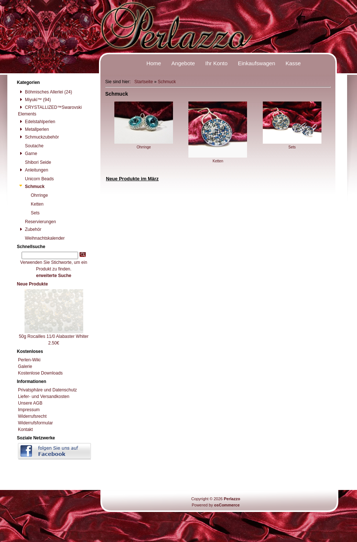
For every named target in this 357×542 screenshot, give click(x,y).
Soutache (31, 145)
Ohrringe (144, 145)
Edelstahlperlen (36, 121)
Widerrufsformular (35, 422)
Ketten (218, 159)
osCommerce (227, 505)
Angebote (183, 63)
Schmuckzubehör (38, 137)
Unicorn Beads (36, 178)
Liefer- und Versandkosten (43, 396)
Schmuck (167, 81)
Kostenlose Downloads (40, 373)
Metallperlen (33, 129)
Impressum (29, 409)
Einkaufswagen (256, 63)
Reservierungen (37, 221)
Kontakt (25, 429)
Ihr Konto (216, 63)
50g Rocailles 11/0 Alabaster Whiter (53, 336)
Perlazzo (232, 499)
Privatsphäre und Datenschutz (47, 389)
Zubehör (29, 229)
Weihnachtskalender (41, 238)
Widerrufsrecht (32, 416)
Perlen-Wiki (29, 359)
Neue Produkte (32, 284)
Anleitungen (33, 170)
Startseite (143, 81)
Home (153, 63)
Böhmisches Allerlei (40, 92)
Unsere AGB (30, 403)
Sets (292, 145)
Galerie (25, 366)
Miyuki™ (30, 99)
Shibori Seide (34, 162)
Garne (27, 153)
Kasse (293, 63)
